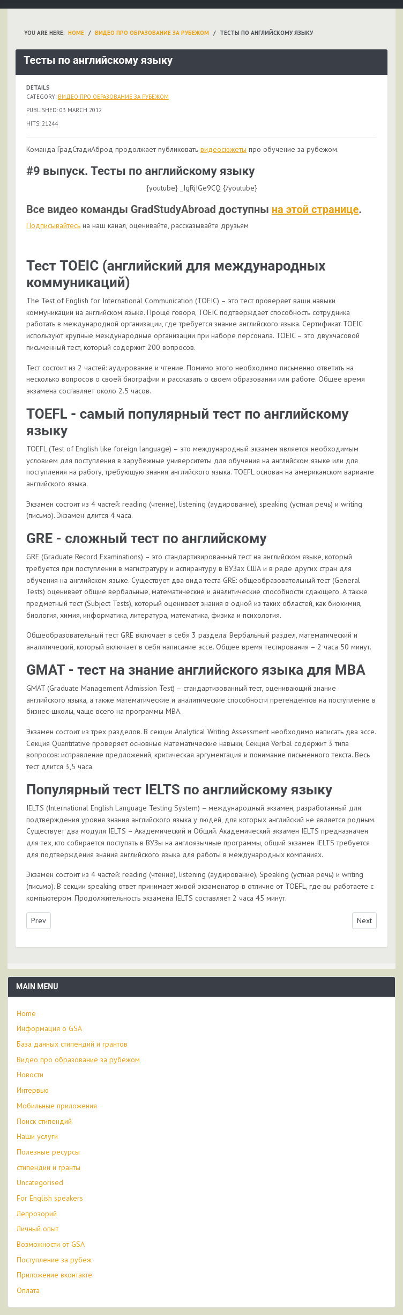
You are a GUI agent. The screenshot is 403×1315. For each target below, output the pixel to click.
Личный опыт (37, 1228)
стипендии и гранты (48, 1167)
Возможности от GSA (51, 1244)
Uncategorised (40, 1182)
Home (26, 1013)
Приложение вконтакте (54, 1275)
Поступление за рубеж (54, 1260)
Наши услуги (37, 1136)
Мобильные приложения (57, 1106)
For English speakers (50, 1198)
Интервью (33, 1090)
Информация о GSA (49, 1028)
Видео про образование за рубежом (113, 96)
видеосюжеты (223, 149)
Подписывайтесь (53, 225)
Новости (30, 1074)
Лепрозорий (37, 1213)
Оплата (28, 1290)
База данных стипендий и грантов (72, 1044)
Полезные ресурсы (48, 1152)
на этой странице (315, 209)
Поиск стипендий (44, 1121)
